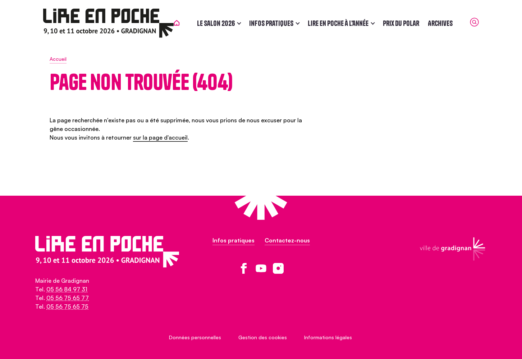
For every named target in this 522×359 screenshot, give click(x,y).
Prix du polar (407, 23)
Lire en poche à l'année (344, 23)
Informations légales (328, 337)
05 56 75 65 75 (67, 306)
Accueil (58, 59)
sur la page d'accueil (160, 137)
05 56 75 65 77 (67, 297)
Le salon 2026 (222, 23)
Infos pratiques (278, 23)
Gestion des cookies (262, 337)
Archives (446, 23)
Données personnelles (195, 337)
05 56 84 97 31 (66, 289)
